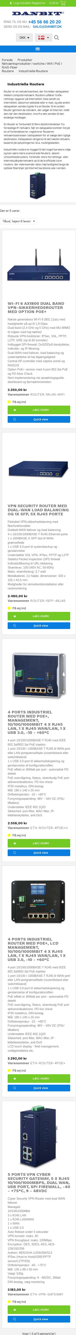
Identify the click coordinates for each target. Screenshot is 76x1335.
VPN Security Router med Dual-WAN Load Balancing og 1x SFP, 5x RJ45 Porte (38, 509)
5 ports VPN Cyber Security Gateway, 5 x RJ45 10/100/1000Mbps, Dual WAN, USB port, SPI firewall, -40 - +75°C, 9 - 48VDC (39, 1182)
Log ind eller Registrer (27, 2)
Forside (7, 60)
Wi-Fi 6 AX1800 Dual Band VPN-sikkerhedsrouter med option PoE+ (36, 307)
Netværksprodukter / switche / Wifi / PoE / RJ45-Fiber (32, 65)
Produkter (25, 60)
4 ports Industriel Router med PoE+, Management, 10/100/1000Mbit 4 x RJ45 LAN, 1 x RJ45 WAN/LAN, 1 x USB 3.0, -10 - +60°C (37, 722)
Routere (8, 71)
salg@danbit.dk (47, 26)
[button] (56, 37)
